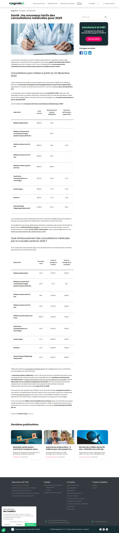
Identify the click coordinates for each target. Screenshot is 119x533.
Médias (94, 485)
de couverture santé (23, 395)
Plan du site (70, 509)
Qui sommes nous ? (73, 485)
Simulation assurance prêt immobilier (24, 488)
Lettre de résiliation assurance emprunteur (26, 493)
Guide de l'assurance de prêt (53, 485)
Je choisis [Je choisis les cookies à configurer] (19, 524)
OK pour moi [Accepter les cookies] (30, 524)
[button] (3, 530)
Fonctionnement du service (76, 498)
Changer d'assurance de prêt (21, 491)
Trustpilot (86, 529)
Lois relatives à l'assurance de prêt (23, 496)
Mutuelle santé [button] (52, 3)
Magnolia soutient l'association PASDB (25, 529)
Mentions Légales (72, 496)
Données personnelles (74, 501)
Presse (94, 488)
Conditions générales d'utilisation (77, 504)
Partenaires (70, 491)
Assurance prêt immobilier (20, 485)
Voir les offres (94, 39)
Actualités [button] (92, 3)
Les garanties (50, 487)
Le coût (48, 490)
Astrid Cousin (22, 414)
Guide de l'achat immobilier (53, 493)
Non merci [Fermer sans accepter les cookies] (7, 524)
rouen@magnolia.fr (101, 521)
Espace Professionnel (74, 493)
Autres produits (79, 3)
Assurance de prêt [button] (39, 3)
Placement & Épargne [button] (67, 3)
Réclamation (71, 506)
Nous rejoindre (71, 488)
